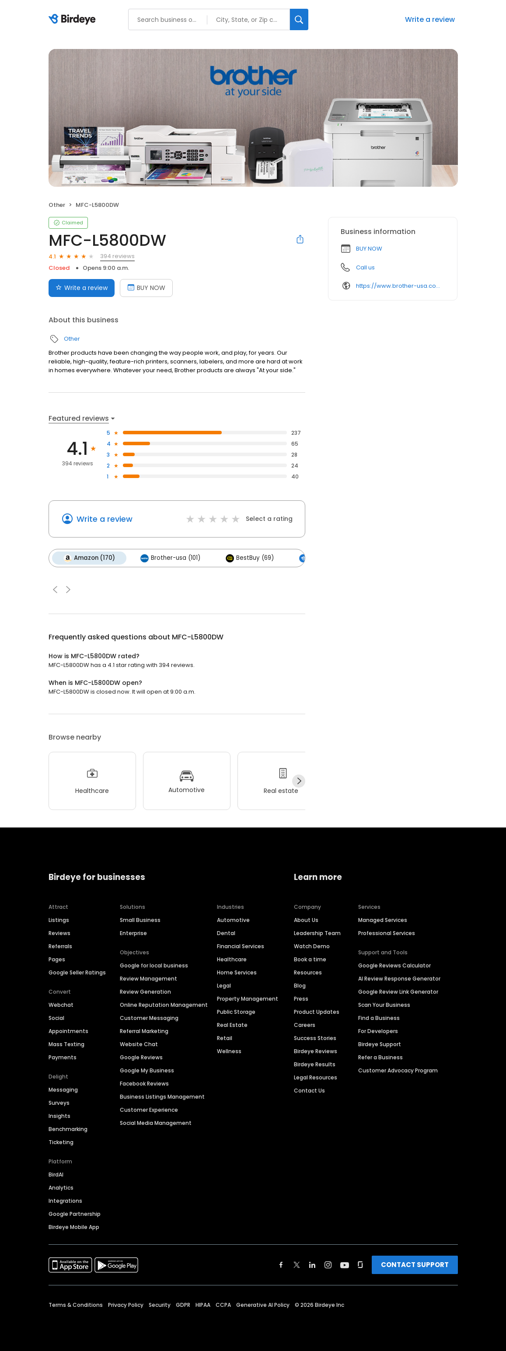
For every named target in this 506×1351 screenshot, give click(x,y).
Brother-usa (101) (170, 558)
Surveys (59, 1103)
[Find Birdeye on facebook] (281, 1265)
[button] (55, 589)
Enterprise (133, 933)
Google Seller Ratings (77, 972)
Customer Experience (149, 1110)
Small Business (140, 920)
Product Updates (316, 1012)
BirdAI (56, 1174)
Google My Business (147, 1070)
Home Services (237, 972)
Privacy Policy (125, 1305)
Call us (365, 267)
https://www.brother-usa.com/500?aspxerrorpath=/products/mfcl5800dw (400, 286)
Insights (59, 1116)
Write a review (430, 19)
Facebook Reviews (144, 1083)
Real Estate (232, 1025)
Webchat (61, 1005)
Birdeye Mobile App (74, 1227)
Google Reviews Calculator (394, 965)
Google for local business (154, 965)
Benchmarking (68, 1129)
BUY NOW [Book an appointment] (146, 287)
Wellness (229, 1051)
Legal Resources (315, 1077)
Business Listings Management (162, 1096)
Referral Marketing (144, 1031)
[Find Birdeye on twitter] (296, 1265)
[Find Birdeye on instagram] (328, 1265)
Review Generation (145, 991)
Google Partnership (75, 1214)
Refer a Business (380, 1057)
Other (57, 205)
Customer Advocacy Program (398, 1070)
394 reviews (117, 256)
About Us (306, 920)
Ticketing (61, 1142)
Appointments (68, 1031)
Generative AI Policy (263, 1305)
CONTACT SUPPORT (415, 1264)
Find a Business (379, 1018)
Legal (224, 985)
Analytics (61, 1187)
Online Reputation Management (164, 1005)
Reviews (59, 933)
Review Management (148, 978)
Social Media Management (156, 1123)
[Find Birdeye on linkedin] (312, 1265)
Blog (300, 985)
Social (56, 1018)
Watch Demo (312, 946)
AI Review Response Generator (399, 978)
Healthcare (232, 959)
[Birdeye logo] (74, 20)
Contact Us (309, 1090)
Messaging (63, 1089)
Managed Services (382, 920)
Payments (63, 1057)
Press (301, 998)
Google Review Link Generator (398, 991)
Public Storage (236, 1012)
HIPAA (202, 1305)
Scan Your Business (384, 1005)
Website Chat (139, 1044)
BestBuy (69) (250, 558)
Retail (224, 1038)
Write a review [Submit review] (82, 287)
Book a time (310, 959)
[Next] (298, 781)
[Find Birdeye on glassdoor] (360, 1265)
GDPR (183, 1305)
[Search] (299, 19)
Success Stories (315, 1038)
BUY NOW (369, 248)
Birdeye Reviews (315, 1051)
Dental (226, 933)
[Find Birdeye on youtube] (344, 1265)
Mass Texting (66, 1044)
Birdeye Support (379, 1044)
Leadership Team (317, 933)
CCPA (223, 1305)
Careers (304, 1025)
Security (160, 1305)
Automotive (233, 920)
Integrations (65, 1200)
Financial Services (240, 946)
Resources (308, 972)
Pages (57, 959)
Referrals (60, 946)
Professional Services (386, 933)
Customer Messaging (149, 1018)
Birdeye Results (314, 1064)
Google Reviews (141, 1057)
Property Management (247, 998)
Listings (59, 920)
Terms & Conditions (76, 1305)
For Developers (378, 1031)
